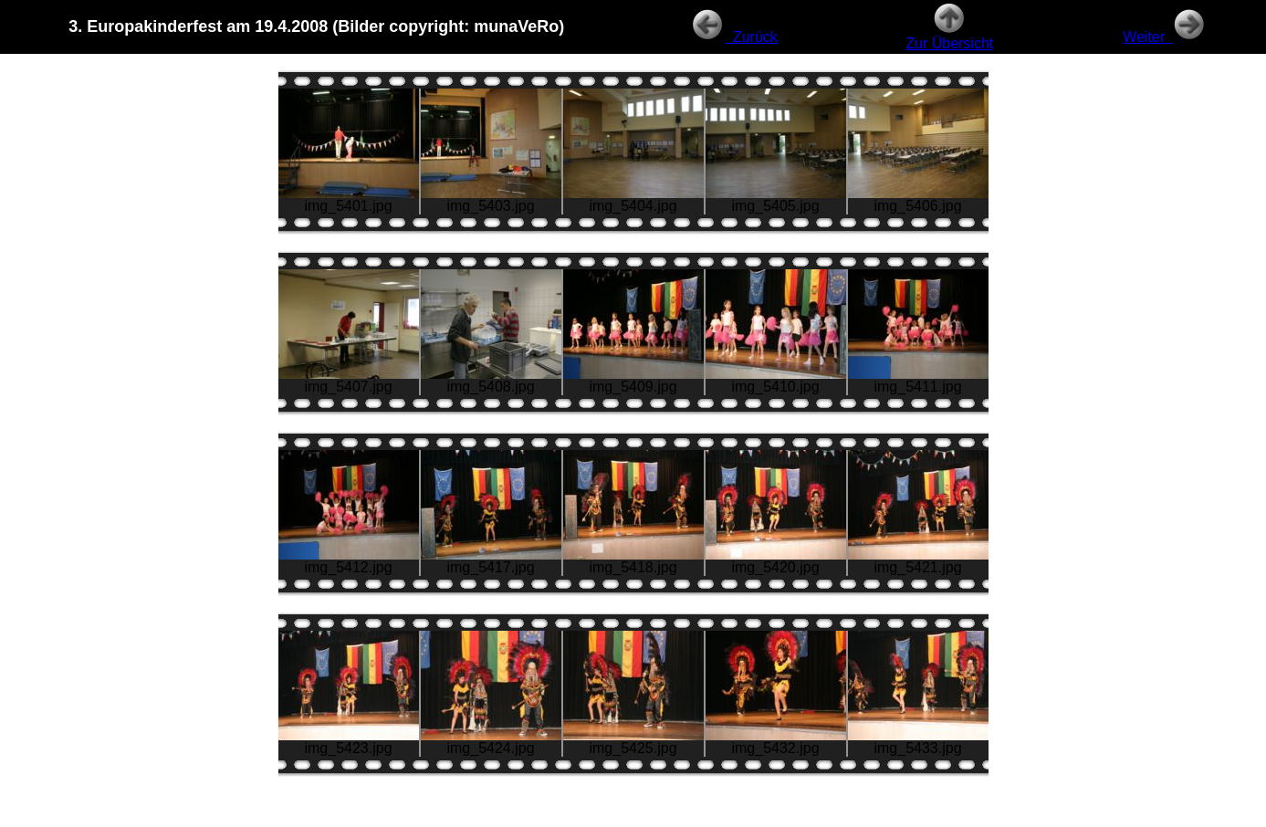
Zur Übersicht (949, 37)
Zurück (734, 37)
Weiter (1165, 37)
